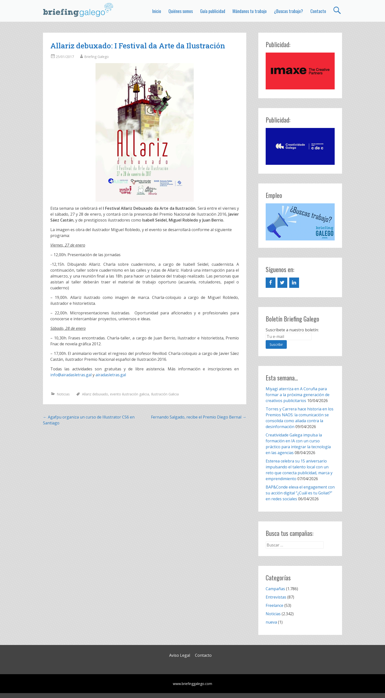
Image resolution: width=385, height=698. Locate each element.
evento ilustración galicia (129, 394)
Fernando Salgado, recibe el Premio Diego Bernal (198, 417)
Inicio (156, 11)
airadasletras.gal (111, 374)
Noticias (63, 394)
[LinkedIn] (294, 283)
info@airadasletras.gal (71, 374)
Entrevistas (276, 597)
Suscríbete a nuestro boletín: (292, 330)
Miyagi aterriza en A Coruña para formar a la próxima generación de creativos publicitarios (298, 394)
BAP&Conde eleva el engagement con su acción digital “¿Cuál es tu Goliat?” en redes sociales (300, 493)
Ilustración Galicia (165, 394)
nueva (271, 622)
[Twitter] (282, 283)
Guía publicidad (212, 11)
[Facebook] (270, 283)
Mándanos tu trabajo (250, 11)
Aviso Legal (179, 655)
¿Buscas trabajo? (288, 11)
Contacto (318, 11)
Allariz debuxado (95, 394)
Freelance (274, 605)
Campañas (275, 588)
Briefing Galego (96, 56)
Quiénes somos (180, 11)
